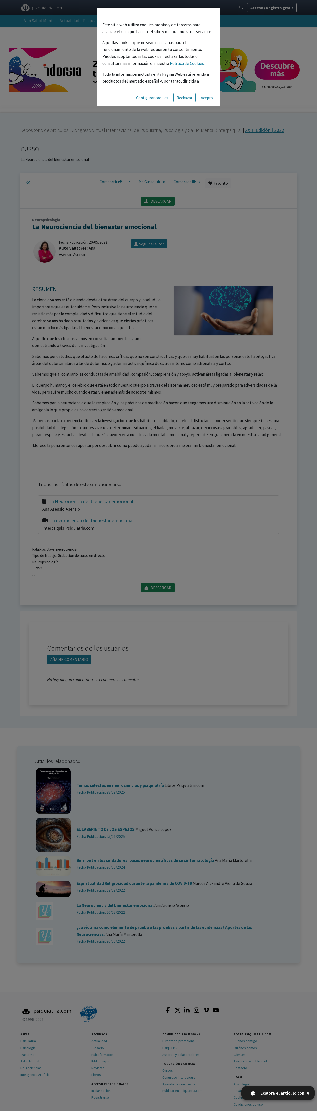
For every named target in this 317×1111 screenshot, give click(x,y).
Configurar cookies (152, 97)
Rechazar (184, 97)
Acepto (207, 97)
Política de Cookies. (187, 63)
